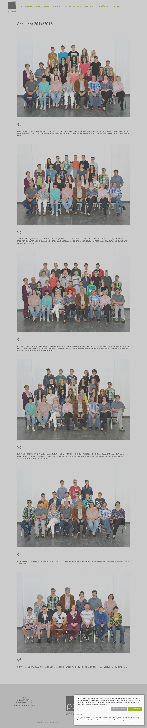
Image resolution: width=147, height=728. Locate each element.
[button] (119, 709)
